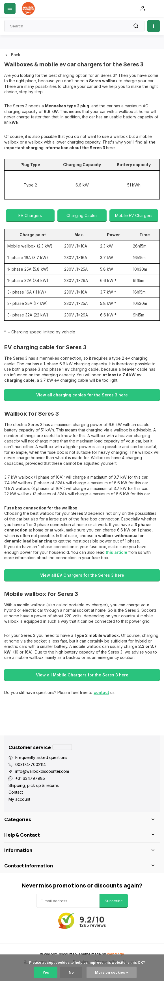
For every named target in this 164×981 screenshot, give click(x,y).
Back (12, 54)
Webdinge (115, 954)
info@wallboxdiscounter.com (42, 771)
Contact (15, 792)
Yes (46, 972)
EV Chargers (30, 215)
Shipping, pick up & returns (33, 785)
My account (19, 799)
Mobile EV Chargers (133, 215)
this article (116, 552)
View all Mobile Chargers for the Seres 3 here (82, 674)
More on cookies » (111, 972)
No (71, 972)
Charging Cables (82, 215)
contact (101, 692)
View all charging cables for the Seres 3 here (82, 394)
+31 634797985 (30, 778)
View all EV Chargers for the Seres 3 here (82, 575)
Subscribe (114, 900)
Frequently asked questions (41, 757)
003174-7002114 (30, 764)
